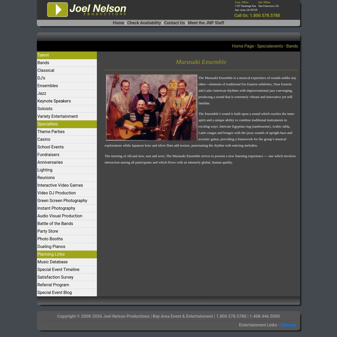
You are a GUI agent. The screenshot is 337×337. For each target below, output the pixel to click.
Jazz (41, 93)
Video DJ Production (56, 192)
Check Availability (144, 22)
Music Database (52, 261)
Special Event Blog (54, 292)
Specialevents (270, 46)
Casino (43, 139)
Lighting (44, 169)
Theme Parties (51, 131)
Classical (45, 70)
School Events (50, 146)
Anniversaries (50, 162)
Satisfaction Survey (55, 277)
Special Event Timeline (58, 269)
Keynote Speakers (54, 101)
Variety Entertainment (57, 116)
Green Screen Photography (62, 200)
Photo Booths (50, 238)
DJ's (41, 78)
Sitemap (288, 324)
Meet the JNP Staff (206, 22)
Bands (292, 46)
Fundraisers (48, 154)
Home (118, 22)
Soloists (44, 108)
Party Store (47, 231)
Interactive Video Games (60, 185)
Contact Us (174, 22)
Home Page (243, 46)
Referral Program (53, 284)
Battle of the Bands (55, 223)
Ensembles (47, 85)
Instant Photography (56, 208)
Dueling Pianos (51, 246)
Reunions (46, 177)
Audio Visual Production (59, 215)
